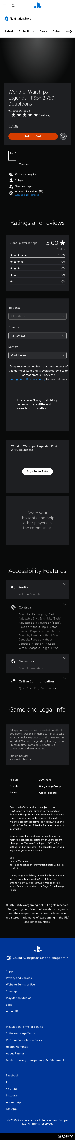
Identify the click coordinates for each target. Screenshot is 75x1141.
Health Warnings (19, 861)
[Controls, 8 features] (37, 626)
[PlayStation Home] (38, 5)
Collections (26, 31)
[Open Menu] (4, 6)
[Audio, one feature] (37, 589)
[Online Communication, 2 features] (37, 683)
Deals (43, 31)
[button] (27, 195)
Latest (9, 31)
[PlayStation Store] (18, 18)
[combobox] (37, 316)
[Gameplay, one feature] (37, 663)
